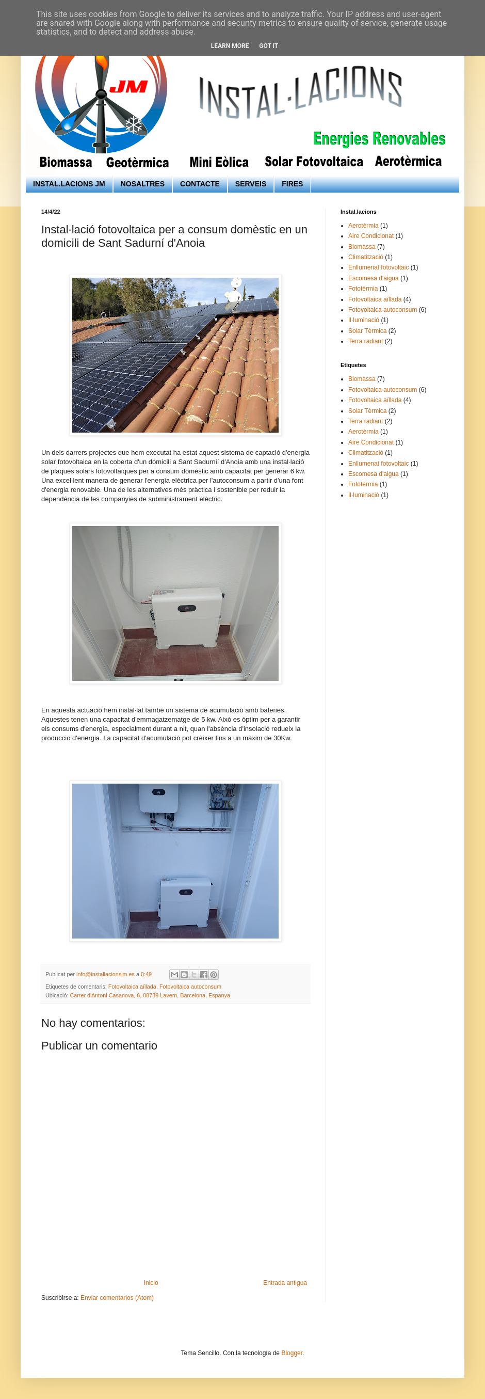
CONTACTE (200, 184)
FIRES (292, 184)
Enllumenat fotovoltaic (378, 267)
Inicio (151, 1282)
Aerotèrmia (363, 225)
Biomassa (362, 246)
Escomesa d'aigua (373, 278)
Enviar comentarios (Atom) (117, 1297)
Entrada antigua (285, 1282)
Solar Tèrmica (367, 331)
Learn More (230, 46)
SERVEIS (250, 184)
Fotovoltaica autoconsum (190, 986)
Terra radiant (365, 341)
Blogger (291, 1353)
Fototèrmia (363, 288)
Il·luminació (363, 320)
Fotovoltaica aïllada (132, 986)
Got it (268, 46)
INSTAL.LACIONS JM (69, 184)
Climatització (365, 257)
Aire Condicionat (371, 236)
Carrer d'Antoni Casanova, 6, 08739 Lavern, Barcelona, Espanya (150, 995)
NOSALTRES (143, 184)
